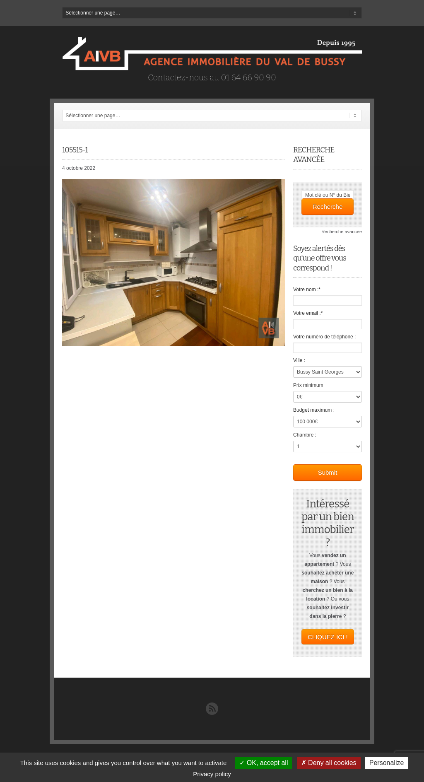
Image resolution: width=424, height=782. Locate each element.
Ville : (299, 360)
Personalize (386, 762)
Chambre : (304, 435)
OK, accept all (263, 762)
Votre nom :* (306, 289)
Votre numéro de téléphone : (324, 337)
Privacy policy (212, 773)
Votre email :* (308, 313)
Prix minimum (308, 385)
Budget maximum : (314, 410)
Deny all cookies (329, 762)
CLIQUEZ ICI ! (328, 636)
